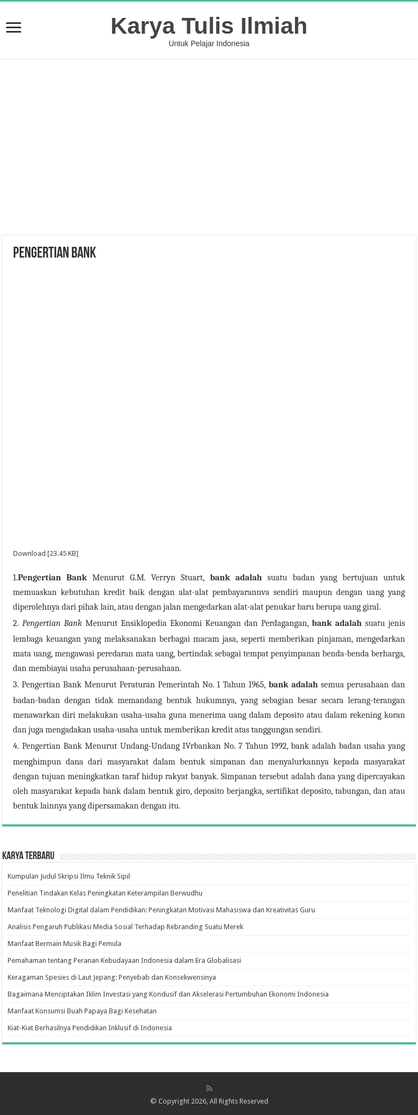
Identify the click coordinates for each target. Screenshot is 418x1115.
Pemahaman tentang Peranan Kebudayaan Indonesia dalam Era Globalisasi (124, 960)
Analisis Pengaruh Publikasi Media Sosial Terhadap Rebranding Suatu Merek (125, 927)
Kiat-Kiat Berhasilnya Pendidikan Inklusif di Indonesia (90, 1028)
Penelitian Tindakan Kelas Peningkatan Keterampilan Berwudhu (105, 893)
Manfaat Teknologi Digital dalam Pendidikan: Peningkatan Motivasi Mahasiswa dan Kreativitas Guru (161, 910)
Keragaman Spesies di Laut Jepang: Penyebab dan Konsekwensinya (112, 977)
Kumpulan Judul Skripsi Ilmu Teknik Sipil (69, 876)
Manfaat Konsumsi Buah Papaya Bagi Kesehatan (82, 1011)
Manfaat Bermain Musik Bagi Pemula (64, 943)
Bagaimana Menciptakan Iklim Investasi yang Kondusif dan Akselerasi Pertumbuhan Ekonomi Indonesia (168, 994)
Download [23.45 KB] (45, 553)
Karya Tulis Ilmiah (209, 25)
